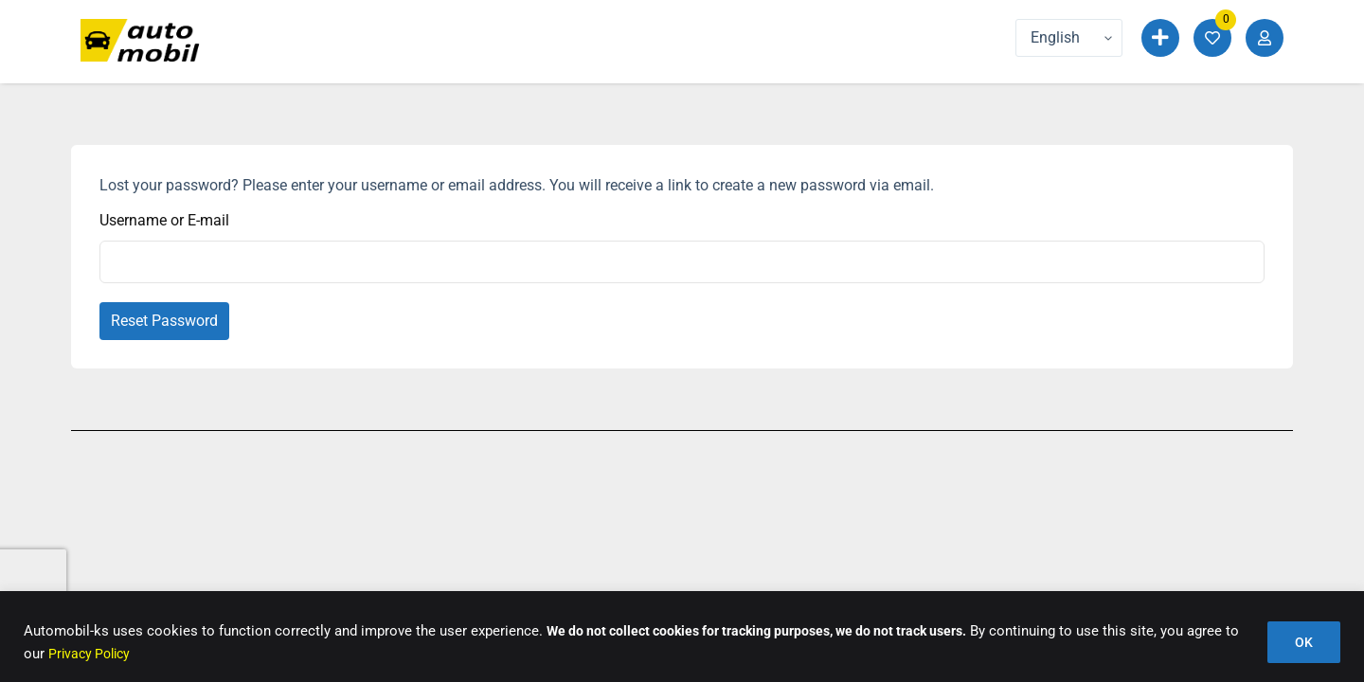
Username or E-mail (164, 220)
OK (1304, 643)
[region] (682, 637)
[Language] (1068, 38)
